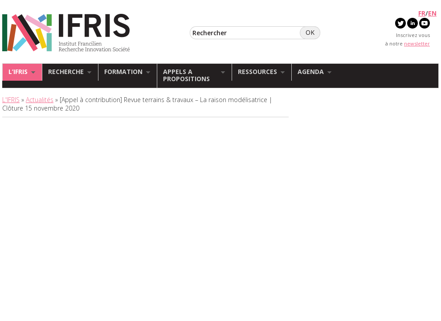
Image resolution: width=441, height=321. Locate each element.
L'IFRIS (11, 99)
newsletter (417, 43)
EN (432, 13)
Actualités (39, 99)
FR (421, 13)
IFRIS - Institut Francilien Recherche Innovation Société (66, 33)
